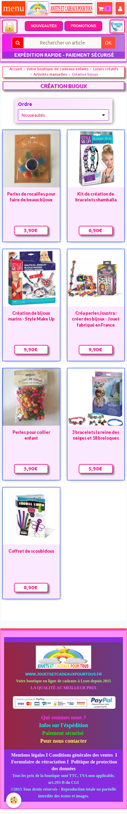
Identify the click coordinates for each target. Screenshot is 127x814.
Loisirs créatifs (105, 69)
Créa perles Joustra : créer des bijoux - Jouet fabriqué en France (96, 318)
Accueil (15, 69)
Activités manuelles (50, 74)
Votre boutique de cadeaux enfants (57, 69)
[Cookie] (13, 800)
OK (108, 42)
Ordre (25, 104)
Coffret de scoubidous (31, 551)
